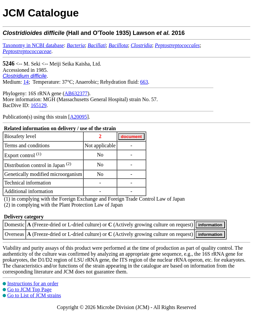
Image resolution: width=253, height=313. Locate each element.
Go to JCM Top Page (29, 289)
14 (26, 82)
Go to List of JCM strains (34, 295)
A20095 (78, 117)
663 (144, 82)
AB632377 (76, 93)
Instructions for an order (32, 283)
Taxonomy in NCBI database (33, 45)
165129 (38, 105)
